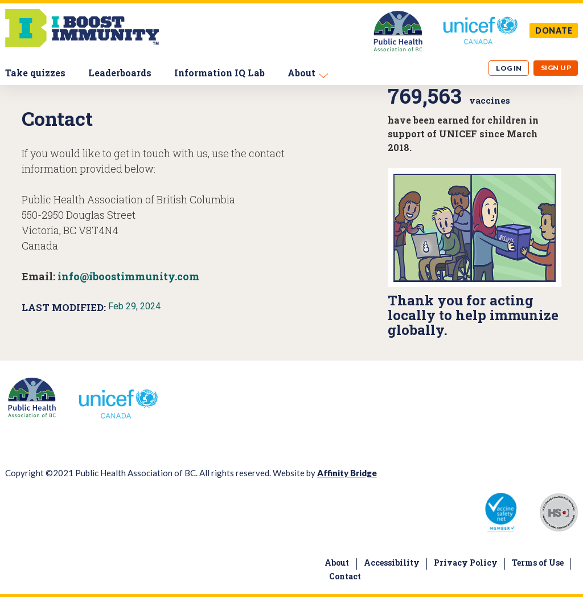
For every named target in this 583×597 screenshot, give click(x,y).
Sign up (556, 67)
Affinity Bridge (347, 473)
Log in (509, 68)
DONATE (554, 30)
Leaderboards (119, 73)
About (301, 73)
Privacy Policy (466, 562)
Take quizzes (35, 73)
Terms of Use (538, 562)
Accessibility (392, 562)
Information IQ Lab (219, 73)
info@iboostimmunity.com (128, 276)
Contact (345, 576)
